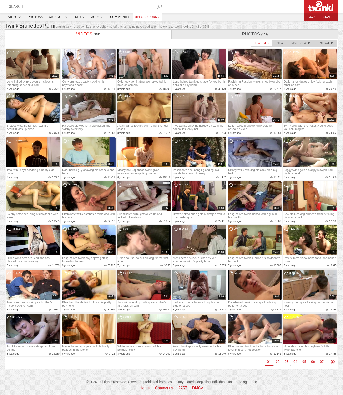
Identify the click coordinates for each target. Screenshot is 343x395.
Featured (262, 43)
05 (304, 362)
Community (120, 17)
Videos (14, 17)
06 (313, 362)
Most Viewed (300, 43)
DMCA (197, 388)
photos (255, 34)
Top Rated (325, 43)
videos (88, 34)
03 (286, 362)
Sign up (328, 17)
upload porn (146, 17)
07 (322, 362)
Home (145, 388)
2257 (182, 388)
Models (96, 17)
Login (312, 17)
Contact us (164, 388)
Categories (58, 17)
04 (295, 362)
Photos (34, 17)
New (280, 43)
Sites (79, 17)
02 (278, 362)
